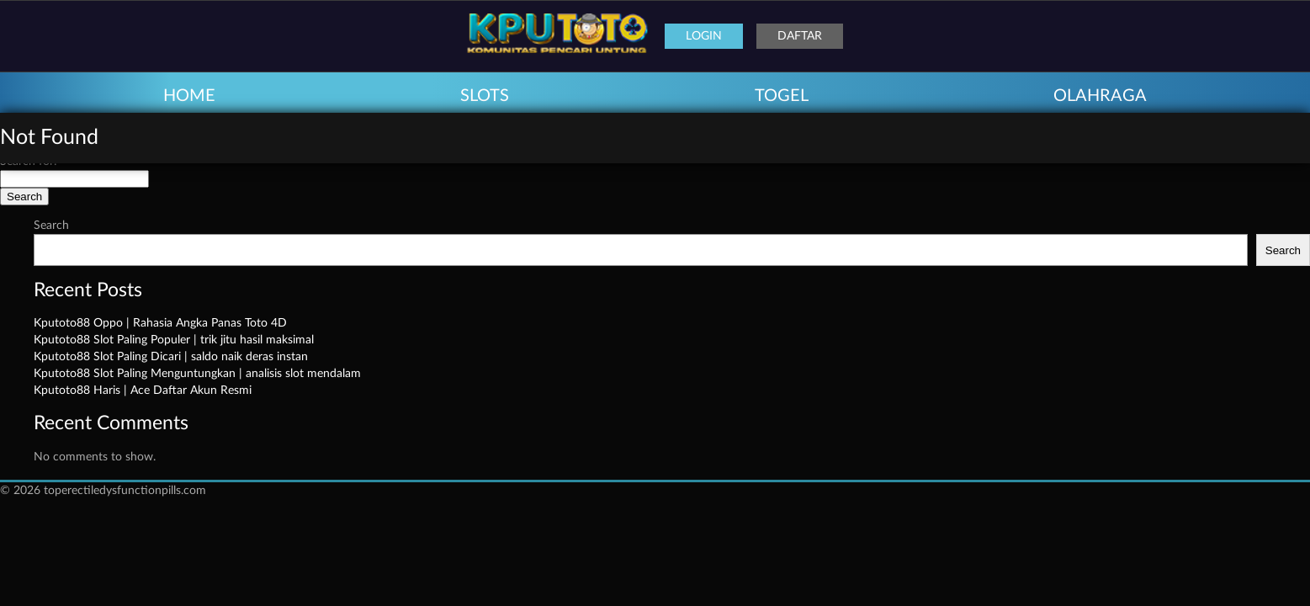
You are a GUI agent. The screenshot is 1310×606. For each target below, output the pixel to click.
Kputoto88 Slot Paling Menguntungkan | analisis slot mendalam (197, 374)
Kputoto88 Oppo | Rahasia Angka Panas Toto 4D (160, 323)
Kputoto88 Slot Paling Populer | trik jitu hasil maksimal (174, 340)
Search (51, 225)
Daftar (799, 36)
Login (704, 36)
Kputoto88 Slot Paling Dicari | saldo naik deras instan (171, 357)
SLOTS (484, 96)
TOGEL (782, 96)
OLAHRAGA (1100, 96)
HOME (189, 96)
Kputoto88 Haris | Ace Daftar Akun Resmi (143, 390)
